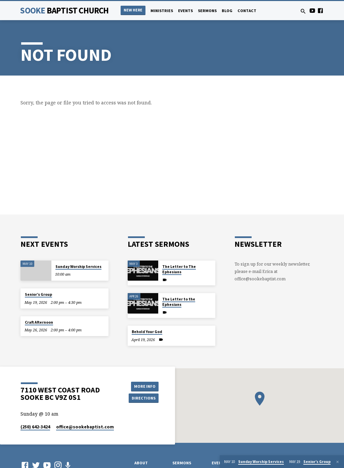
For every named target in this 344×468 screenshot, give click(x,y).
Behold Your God (147, 331)
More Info (143, 385)
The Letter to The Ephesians (179, 269)
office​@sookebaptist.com (85, 427)
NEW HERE (133, 9)
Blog (227, 10)
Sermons (207, 10)
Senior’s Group (38, 294)
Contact (247, 10)
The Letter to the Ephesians (178, 302)
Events (185, 10)
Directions (143, 398)
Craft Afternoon (39, 322)
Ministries (161, 10)
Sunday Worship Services (78, 266)
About (141, 462)
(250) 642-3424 (35, 427)
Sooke (64, 10)
